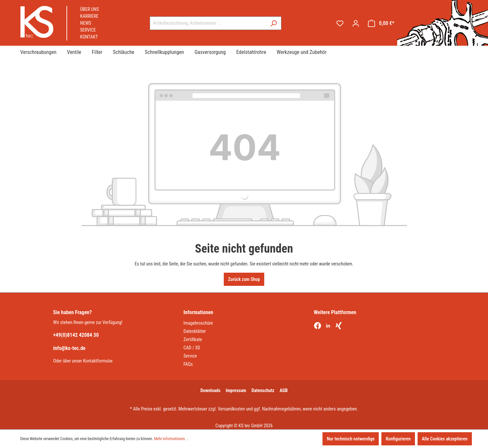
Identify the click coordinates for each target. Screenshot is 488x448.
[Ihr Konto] (356, 23)
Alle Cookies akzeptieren (445, 438)
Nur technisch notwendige (350, 438)
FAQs (188, 364)
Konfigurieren (398, 438)
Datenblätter (195, 331)
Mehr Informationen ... (171, 438)
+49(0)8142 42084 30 (76, 335)
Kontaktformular (98, 360)
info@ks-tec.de (69, 348)
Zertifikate (193, 339)
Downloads (210, 390)
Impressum (236, 390)
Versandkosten (231, 408)
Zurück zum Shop (244, 279)
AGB (284, 390)
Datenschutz (262, 390)
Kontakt (89, 36)
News (85, 23)
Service (88, 30)
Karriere (89, 16)
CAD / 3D (192, 347)
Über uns (89, 9)
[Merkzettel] (340, 23)
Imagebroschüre (198, 323)
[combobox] (208, 23)
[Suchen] (273, 23)
